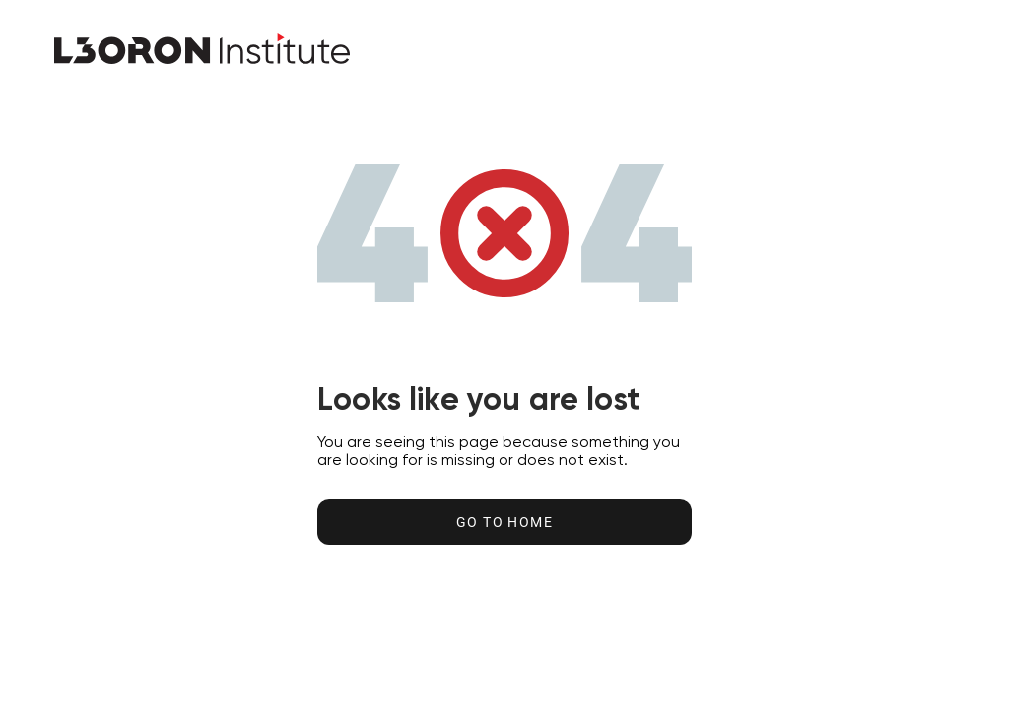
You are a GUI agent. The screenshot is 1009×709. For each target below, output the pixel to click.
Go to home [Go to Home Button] (504, 522)
